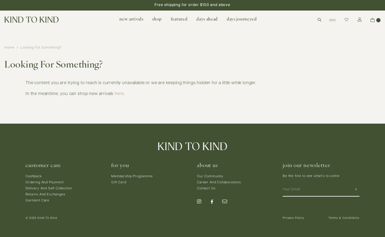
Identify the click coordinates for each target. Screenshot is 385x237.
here (119, 94)
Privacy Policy (293, 218)
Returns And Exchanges (45, 194)
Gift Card (118, 182)
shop (157, 19)
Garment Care (37, 200)
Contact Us (206, 188)
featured (179, 19)
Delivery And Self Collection (49, 188)
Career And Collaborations (219, 182)
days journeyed (242, 19)
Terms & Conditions (343, 218)
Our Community (210, 176)
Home (9, 47)
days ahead (207, 19)
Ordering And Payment (45, 182)
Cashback (34, 176)
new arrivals (131, 19)
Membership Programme (132, 176)
